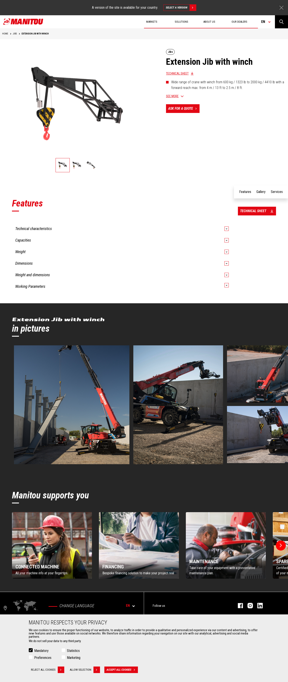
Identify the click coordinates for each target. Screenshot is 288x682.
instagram (248, 605)
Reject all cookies (47, 670)
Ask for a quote (184, 108)
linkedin (258, 605)
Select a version (181, 8)
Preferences (42, 658)
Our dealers (239, 21)
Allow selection (85, 670)
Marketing (73, 658)
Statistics (73, 651)
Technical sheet (177, 73)
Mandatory (41, 651)
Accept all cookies (122, 670)
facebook (238, 605)
